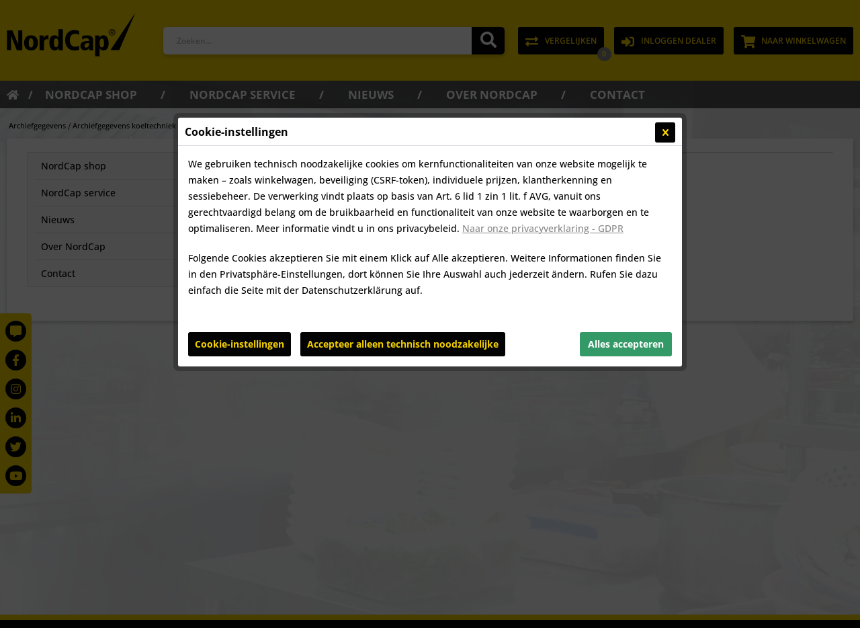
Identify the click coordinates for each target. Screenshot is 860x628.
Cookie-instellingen (239, 344)
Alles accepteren (626, 344)
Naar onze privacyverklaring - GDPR (543, 228)
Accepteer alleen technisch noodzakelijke (403, 344)
